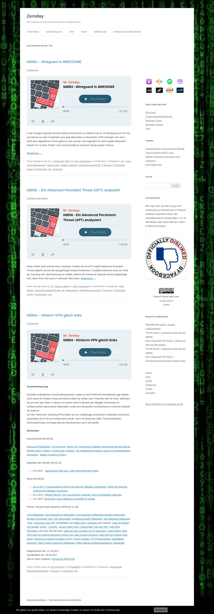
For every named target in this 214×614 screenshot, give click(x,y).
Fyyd (147, 128)
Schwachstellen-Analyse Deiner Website (164, 148)
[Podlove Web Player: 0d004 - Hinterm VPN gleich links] (79, 354)
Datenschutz (53, 165)
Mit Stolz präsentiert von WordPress (65, 600)
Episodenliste (54, 32)
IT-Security (106, 165)
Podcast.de (150, 385)
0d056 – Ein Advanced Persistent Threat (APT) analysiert (73, 190)
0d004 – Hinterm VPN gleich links (54, 315)
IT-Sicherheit (119, 165)
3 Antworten (32, 323)
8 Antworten (32, 70)
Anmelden (150, 393)
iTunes (148, 373)
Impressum (100, 32)
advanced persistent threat (47, 290)
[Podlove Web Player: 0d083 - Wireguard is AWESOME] (79, 101)
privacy (30, 169)
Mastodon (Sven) (153, 120)
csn (122, 161)
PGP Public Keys (153, 164)
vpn (50, 169)
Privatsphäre (41, 169)
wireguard (57, 169)
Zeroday (35, 16)
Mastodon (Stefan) (154, 124)
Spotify (148, 381)
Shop (84, 32)
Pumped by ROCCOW (63, 559)
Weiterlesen (34, 153)
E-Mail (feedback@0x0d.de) (158, 116)
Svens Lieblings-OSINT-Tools (159, 152)
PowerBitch (74, 567)
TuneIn (148, 389)
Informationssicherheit (89, 165)
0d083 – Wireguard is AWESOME (54, 62)
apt (63, 290)
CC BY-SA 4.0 (166, 300)
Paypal (173, 206)
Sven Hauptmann (82, 161)
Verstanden (160, 610)
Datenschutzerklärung (127, 32)
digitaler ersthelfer (69, 165)
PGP (72, 32)
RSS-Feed (150, 112)
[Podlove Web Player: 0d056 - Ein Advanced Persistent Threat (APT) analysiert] (79, 231)
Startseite (33, 32)
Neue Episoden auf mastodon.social (164, 404)
